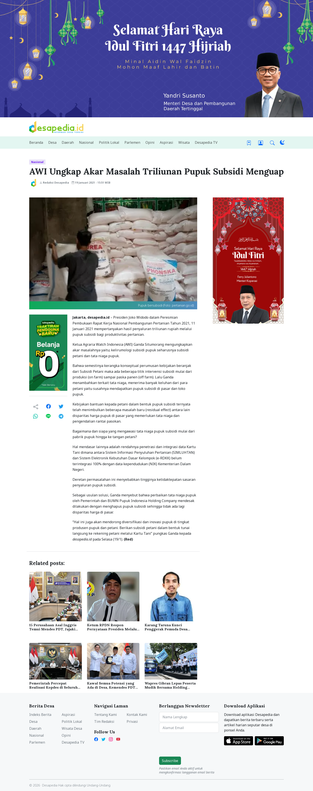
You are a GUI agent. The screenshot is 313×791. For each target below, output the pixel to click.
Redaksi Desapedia (54, 182)
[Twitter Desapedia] (103, 738)
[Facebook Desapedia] (97, 738)
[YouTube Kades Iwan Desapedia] (118, 738)
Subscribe (170, 760)
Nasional (37, 162)
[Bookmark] (249, 142)
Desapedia (49, 785)
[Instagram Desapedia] (111, 738)
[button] (272, 142)
